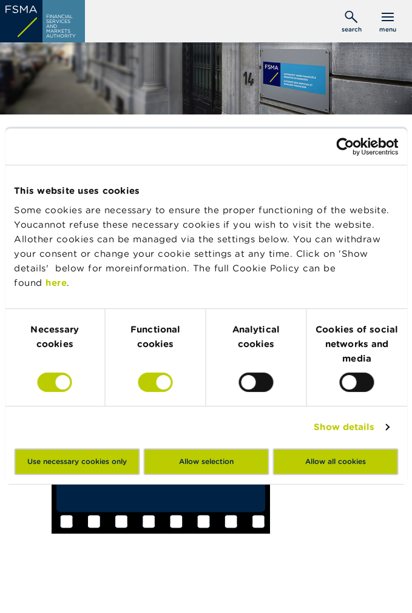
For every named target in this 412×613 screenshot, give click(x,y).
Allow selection (206, 461)
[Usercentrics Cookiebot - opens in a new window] (345, 147)
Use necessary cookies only (77, 461)
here (56, 282)
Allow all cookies (335, 461)
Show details (344, 426)
